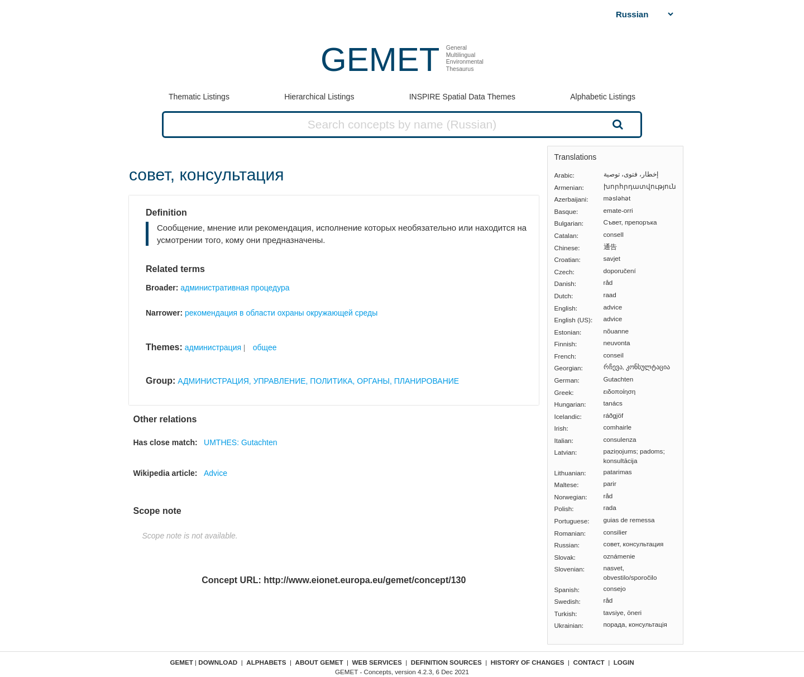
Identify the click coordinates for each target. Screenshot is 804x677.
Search (616, 124)
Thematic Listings (199, 96)
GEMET (379, 59)
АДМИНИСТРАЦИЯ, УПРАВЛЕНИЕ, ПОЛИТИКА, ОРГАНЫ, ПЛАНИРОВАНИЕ (318, 380)
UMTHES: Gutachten (240, 442)
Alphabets (266, 662)
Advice (215, 473)
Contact (589, 662)
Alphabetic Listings (602, 96)
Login (624, 662)
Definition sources (446, 662)
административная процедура (234, 287)
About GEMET (319, 662)
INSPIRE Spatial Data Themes (462, 96)
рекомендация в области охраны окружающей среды (281, 312)
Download (217, 662)
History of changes (527, 662)
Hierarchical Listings (319, 96)
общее (265, 347)
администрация (213, 347)
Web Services (377, 662)
